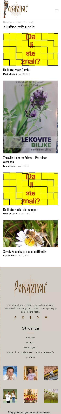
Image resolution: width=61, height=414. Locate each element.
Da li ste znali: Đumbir (17, 69)
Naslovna (7, 22)
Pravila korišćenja (43, 412)
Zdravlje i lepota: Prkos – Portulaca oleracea (25, 159)
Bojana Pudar (9, 255)
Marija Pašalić (10, 74)
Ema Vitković (9, 166)
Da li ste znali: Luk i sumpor (20, 209)
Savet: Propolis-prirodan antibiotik (24, 251)
